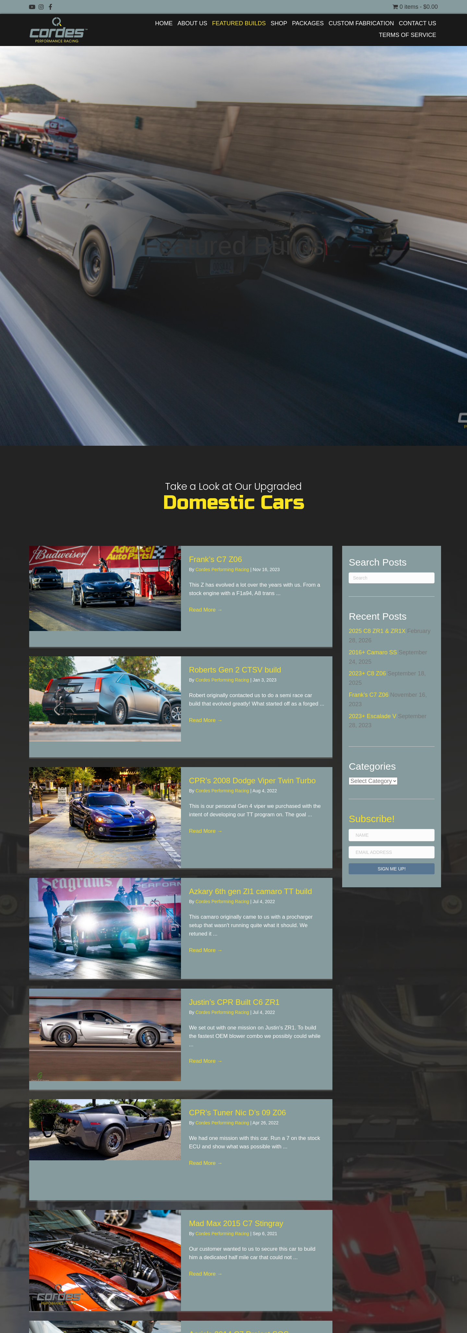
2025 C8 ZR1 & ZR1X (377, 631)
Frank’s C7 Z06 (215, 559)
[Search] (392, 577)
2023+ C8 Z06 (367, 673)
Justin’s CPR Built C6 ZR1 (234, 1002)
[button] (32, 7)
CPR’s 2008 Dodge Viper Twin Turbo (252, 780)
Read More (207, 613)
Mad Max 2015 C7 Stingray (236, 1223)
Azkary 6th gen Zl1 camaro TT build (250, 891)
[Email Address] (392, 852)
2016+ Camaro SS (373, 652)
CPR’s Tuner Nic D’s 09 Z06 (237, 1112)
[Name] (392, 835)
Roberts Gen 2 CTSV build (235, 669)
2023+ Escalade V (372, 716)
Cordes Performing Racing (223, 569)
